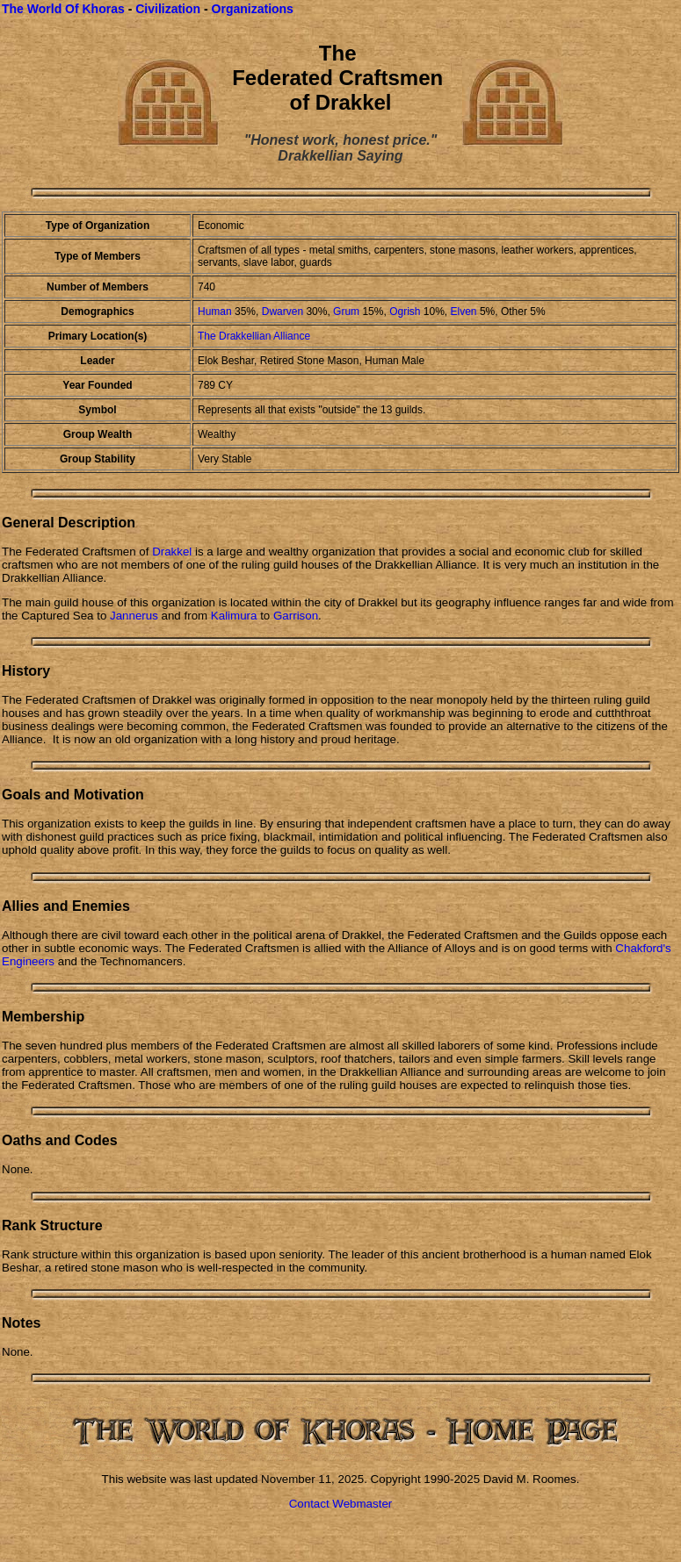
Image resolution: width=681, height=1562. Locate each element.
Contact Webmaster (341, 1503)
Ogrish (406, 311)
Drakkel (172, 551)
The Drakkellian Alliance (254, 336)
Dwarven (282, 311)
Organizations (252, 9)
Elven (464, 311)
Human (215, 311)
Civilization (167, 9)
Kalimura (234, 615)
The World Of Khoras (63, 9)
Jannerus (134, 615)
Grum (346, 311)
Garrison (295, 615)
